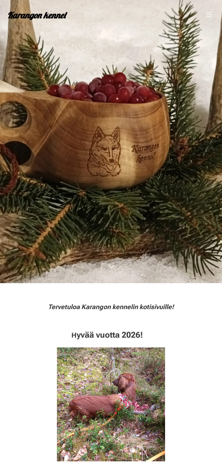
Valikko (209, 14)
